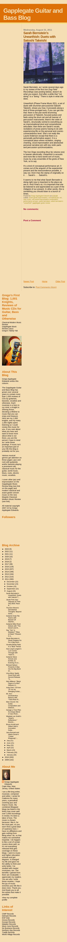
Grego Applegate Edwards (12, 783)
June (9, 743)
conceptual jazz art (55, 198)
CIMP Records (8, 914)
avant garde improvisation (38, 198)
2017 (7, 564)
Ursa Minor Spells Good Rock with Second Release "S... (13, 676)
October (10, 586)
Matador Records (9, 924)
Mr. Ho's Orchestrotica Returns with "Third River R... (13, 696)
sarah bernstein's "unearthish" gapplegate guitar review (43, 202)
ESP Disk (6, 918)
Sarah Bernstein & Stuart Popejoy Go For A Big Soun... (14, 640)
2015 (7, 569)
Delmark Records (9, 916)
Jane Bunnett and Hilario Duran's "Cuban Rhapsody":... (12, 735)
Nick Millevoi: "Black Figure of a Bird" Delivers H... (13, 683)
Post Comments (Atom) (46, 287)
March (9, 750)
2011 (7, 579)
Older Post (60, 281)
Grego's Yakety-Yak (10, 331)
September (11, 589)
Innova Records (8, 920)
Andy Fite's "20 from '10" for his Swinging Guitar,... (13, 689)
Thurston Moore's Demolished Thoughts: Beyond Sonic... (13, 611)
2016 (7, 567)
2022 (7, 551)
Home (44, 281)
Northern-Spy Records (11, 930)
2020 (7, 557)
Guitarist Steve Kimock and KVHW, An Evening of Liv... (13, 660)
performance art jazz (30, 201)
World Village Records (11, 934)
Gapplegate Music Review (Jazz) (9, 328)
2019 (7, 559)
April (9, 748)
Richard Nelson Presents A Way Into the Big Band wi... (13, 668)
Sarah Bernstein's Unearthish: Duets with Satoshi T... (13, 595)
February (10, 752)
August (10, 591)
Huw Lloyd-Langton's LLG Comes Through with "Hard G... (13, 652)
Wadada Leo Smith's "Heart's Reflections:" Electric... (13, 719)
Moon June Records (10, 926)
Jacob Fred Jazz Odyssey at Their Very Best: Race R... (13, 602)
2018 (7, 562)
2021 (7, 554)
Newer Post (28, 281)
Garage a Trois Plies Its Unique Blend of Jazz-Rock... (13, 712)
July (8, 741)
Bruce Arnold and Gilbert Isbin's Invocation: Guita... (12, 727)
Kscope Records (8, 922)
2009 (7, 760)
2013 (7, 574)
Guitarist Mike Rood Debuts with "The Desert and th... (13, 626)
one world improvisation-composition (45, 199)
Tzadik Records (8, 932)
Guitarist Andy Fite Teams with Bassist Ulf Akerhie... (13, 619)
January (10, 755)
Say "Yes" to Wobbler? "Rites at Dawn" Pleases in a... (13, 633)
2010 (7, 757)
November (11, 584)
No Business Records (10, 928)
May (8, 745)
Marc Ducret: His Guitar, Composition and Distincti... (13, 705)
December (11, 582)
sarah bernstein (44, 201)
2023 (7, 549)
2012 (7, 577)
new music (27, 199)
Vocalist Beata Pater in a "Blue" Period (13, 645)
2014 (7, 572)
